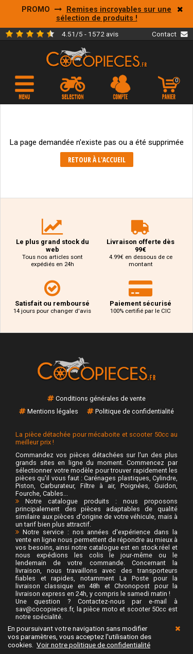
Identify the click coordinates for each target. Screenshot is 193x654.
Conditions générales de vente (101, 398)
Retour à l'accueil (97, 159)
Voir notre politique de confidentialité (93, 645)
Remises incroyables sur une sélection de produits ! (114, 14)
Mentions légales (52, 411)
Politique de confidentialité (134, 411)
